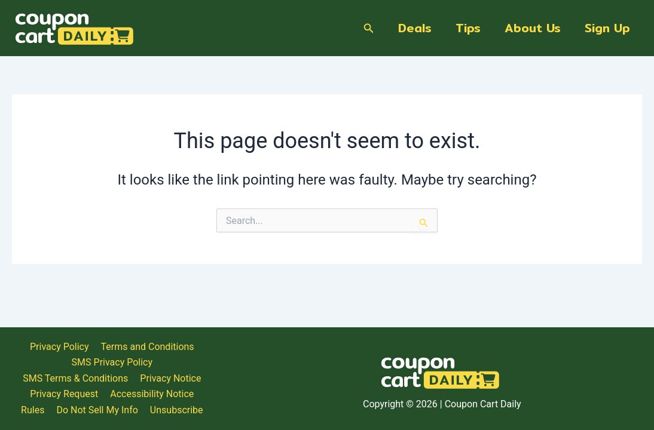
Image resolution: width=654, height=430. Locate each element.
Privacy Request (366, 388)
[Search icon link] (368, 28)
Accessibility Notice (454, 388)
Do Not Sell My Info (584, 388)
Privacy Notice (289, 388)
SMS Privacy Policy (471, 372)
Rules (519, 388)
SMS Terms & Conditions (576, 372)
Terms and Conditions (372, 372)
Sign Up (607, 28)
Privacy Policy (284, 372)
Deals (415, 28)
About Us (533, 28)
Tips (468, 28)
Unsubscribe (442, 404)
